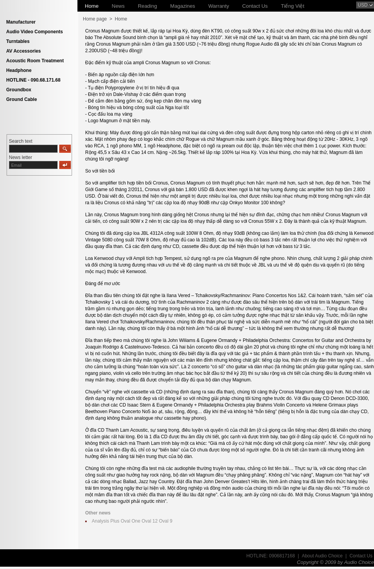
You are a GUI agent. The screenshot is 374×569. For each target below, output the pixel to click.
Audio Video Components (34, 31)
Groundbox (18, 89)
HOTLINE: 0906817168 (270, 556)
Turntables (17, 41)
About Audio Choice (322, 556)
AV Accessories (23, 51)
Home (121, 19)
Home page (95, 19)
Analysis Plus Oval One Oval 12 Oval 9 (132, 521)
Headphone (18, 70)
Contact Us (361, 556)
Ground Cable (21, 99)
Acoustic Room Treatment (35, 60)
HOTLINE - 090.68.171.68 (33, 80)
